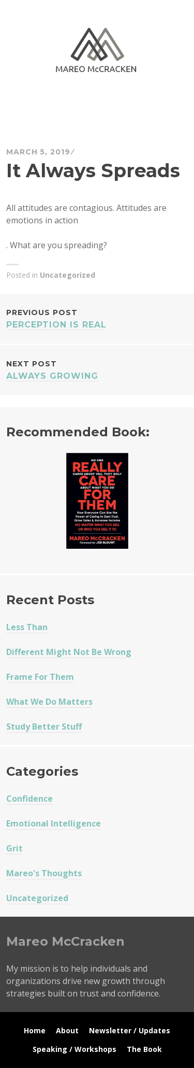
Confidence (29, 798)
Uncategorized (67, 275)
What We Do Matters (49, 701)
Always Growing (97, 369)
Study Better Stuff (44, 726)
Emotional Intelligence (53, 823)
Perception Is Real (97, 318)
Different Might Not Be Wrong (68, 652)
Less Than (27, 627)
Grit (14, 848)
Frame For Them (40, 676)
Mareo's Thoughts (44, 873)
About (67, 1030)
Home (35, 1030)
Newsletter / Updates (129, 1030)
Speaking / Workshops (74, 1049)
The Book (144, 1049)
